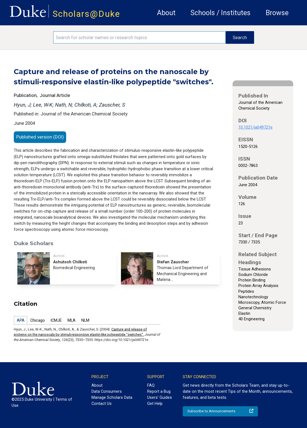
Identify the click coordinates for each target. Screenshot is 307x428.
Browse (277, 13)
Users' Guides (159, 397)
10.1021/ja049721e (255, 127)
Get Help (155, 403)
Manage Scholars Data (111, 397)
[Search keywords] (139, 37)
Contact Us (101, 403)
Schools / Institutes (220, 13)
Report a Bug (159, 391)
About (166, 13)
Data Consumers (106, 391)
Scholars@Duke (86, 14)
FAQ (151, 385)
